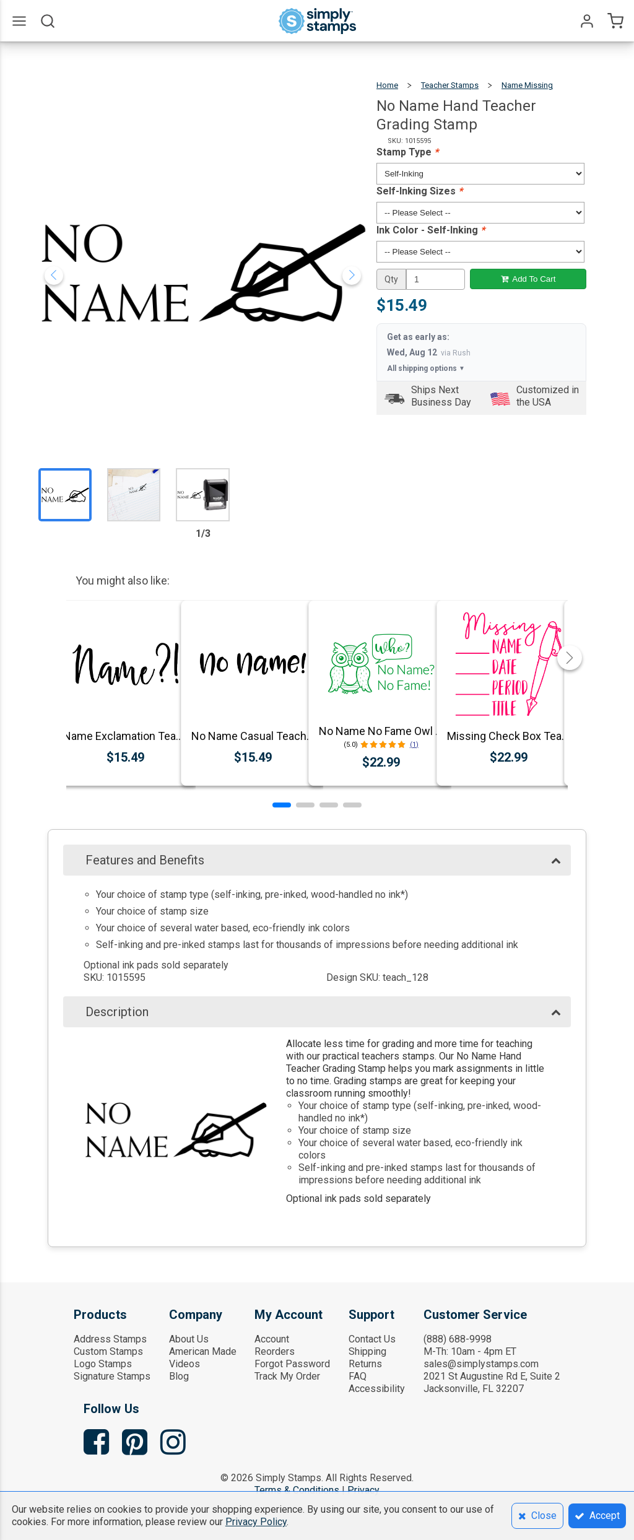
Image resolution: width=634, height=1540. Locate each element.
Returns (365, 1364)
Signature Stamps (112, 1376)
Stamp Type (407, 152)
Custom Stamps (108, 1351)
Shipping (367, 1351)
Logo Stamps (103, 1364)
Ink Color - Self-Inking (430, 230)
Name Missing (527, 85)
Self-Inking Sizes (419, 191)
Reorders (274, 1351)
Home (387, 85)
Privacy (363, 1490)
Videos (184, 1364)
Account (271, 1339)
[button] (281, 805)
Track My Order (287, 1376)
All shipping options (426, 368)
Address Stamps (110, 1339)
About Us (189, 1339)
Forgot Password (292, 1364)
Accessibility (377, 1388)
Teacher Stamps (450, 85)
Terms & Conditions (296, 1490)
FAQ (358, 1376)
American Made (203, 1351)
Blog (179, 1376)
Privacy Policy (256, 1522)
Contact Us (372, 1339)
